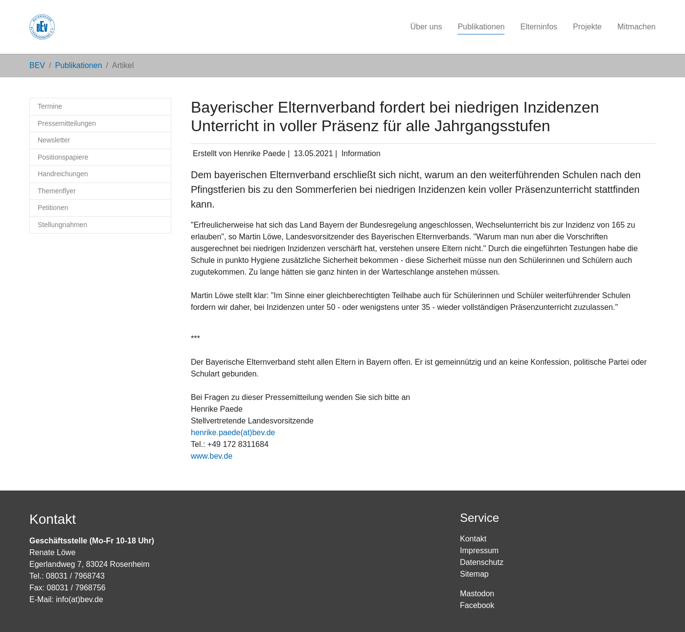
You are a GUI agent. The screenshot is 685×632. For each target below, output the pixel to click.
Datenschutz (481, 562)
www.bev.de (211, 456)
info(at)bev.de (79, 599)
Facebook (477, 605)
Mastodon (477, 593)
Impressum (479, 550)
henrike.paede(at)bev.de (233, 432)
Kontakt (473, 539)
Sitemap (474, 574)
